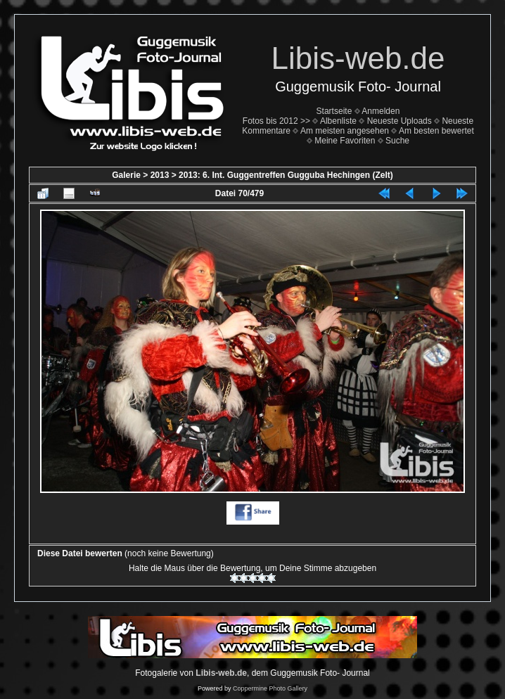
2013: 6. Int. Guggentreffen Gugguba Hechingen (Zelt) (286, 175)
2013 (160, 175)
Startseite (334, 111)
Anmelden (380, 111)
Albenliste (338, 121)
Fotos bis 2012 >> (276, 121)
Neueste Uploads (399, 121)
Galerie (126, 175)
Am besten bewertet (436, 131)
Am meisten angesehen (344, 131)
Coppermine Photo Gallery (270, 688)
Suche (397, 141)
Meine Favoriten (344, 141)
